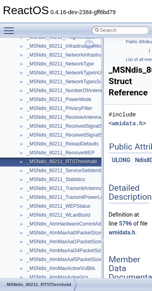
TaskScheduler (43, 114)
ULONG (121, 160)
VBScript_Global (44, 168)
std (30, 88)
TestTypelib (39, 123)
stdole (33, 96)
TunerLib (36, 150)
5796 (125, 223)
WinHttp (35, 221)
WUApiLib (37, 239)
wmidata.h (127, 123)
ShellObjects (40, 79)
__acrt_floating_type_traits (55, 265)
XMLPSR (37, 248)
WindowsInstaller (45, 212)
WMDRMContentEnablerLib (57, 230)
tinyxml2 (36, 132)
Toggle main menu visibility (11, 27)
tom (31, 141)
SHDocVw (38, 61)
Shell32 (35, 70)
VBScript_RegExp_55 (50, 185)
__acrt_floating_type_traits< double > (67, 274)
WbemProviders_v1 (48, 194)
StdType (36, 105)
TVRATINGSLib (44, 159)
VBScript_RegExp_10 (50, 176)
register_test (40, 43)
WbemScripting (43, 203)
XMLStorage (40, 256)
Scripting (36, 52)
